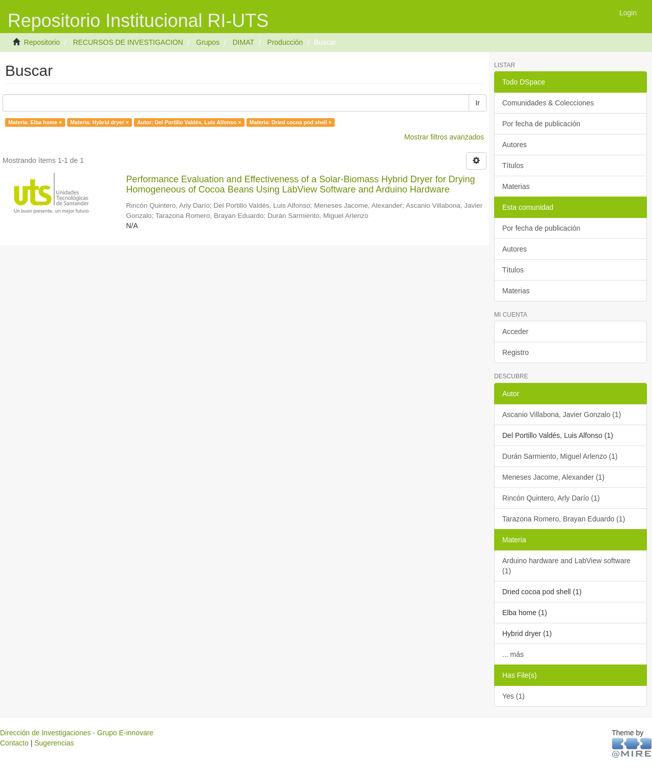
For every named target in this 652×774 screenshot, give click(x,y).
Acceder (515, 331)
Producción (285, 42)
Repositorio (42, 42)
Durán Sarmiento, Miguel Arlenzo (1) (559, 456)
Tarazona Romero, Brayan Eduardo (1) (563, 519)
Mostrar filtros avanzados (444, 137)
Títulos (513, 165)
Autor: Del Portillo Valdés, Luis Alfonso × (189, 122)
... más (513, 654)
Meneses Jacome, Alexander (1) (553, 477)
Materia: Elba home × (35, 122)
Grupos (208, 42)
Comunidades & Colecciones (548, 103)
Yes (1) (513, 696)
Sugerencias (54, 743)
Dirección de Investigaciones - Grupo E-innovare (76, 733)
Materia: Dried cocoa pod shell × (291, 122)
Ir (477, 103)
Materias (516, 186)
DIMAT (243, 42)
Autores (514, 145)
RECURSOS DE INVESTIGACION (128, 42)
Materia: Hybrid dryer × (99, 122)
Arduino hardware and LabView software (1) (566, 566)
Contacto (14, 743)
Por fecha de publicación (541, 124)
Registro (515, 352)
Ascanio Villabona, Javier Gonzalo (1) (561, 414)
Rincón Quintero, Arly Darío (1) (551, 498)
